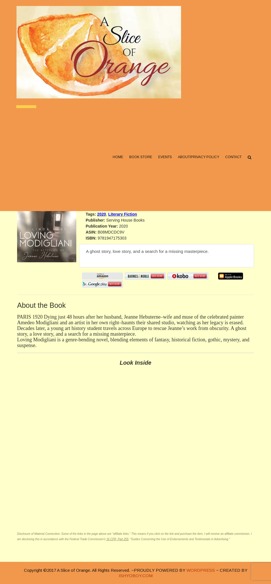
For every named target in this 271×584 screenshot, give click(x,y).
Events (164, 160)
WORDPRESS (200, 570)
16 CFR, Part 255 (117, 539)
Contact (233, 160)
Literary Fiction (122, 214)
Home (117, 160)
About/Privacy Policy (198, 160)
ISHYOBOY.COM (136, 575)
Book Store (140, 160)
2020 (101, 214)
